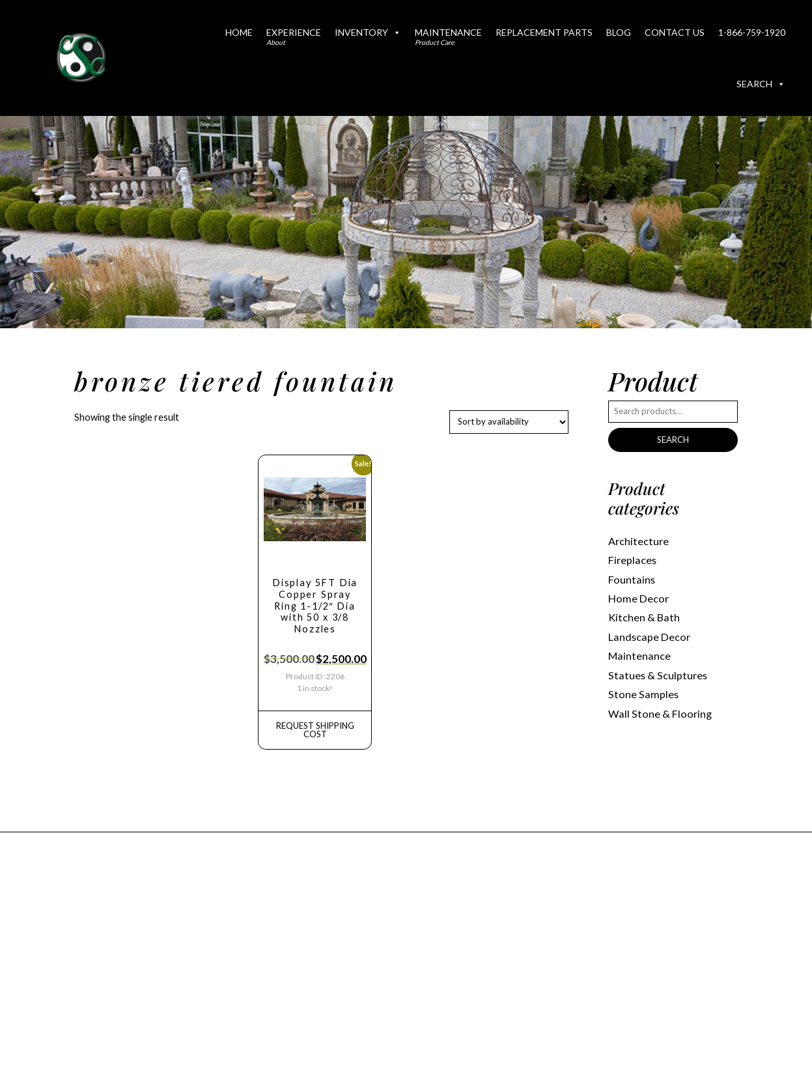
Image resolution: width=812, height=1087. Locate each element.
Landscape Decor (649, 636)
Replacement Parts (544, 32)
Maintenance (448, 36)
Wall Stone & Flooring (660, 713)
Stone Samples (643, 694)
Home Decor (638, 598)
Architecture (638, 541)
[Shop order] (508, 422)
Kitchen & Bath (644, 617)
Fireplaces (632, 560)
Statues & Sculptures (657, 675)
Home (239, 32)
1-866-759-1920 (751, 32)
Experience (293, 36)
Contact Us (675, 32)
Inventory (368, 32)
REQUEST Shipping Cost (315, 729)
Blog (618, 32)
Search (760, 83)
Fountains (631, 579)
